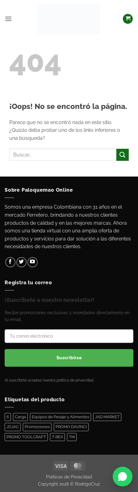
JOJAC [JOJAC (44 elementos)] (12, 426)
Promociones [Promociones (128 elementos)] (37, 426)
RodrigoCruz (87, 483)
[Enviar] (122, 155)
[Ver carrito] (128, 19)
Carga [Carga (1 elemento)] (20, 417)
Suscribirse (69, 357)
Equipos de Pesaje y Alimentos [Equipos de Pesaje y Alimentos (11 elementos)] (60, 417)
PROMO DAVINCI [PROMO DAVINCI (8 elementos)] (71, 426)
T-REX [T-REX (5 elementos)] (57, 437)
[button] (8, 18)
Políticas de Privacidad (69, 476)
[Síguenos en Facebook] (10, 262)
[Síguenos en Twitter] (21, 262)
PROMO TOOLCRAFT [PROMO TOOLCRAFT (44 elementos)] (26, 437)
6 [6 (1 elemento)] (7, 417)
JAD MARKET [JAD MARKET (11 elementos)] (107, 417)
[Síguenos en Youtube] (32, 262)
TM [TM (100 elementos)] (72, 437)
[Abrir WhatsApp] (122, 476)
